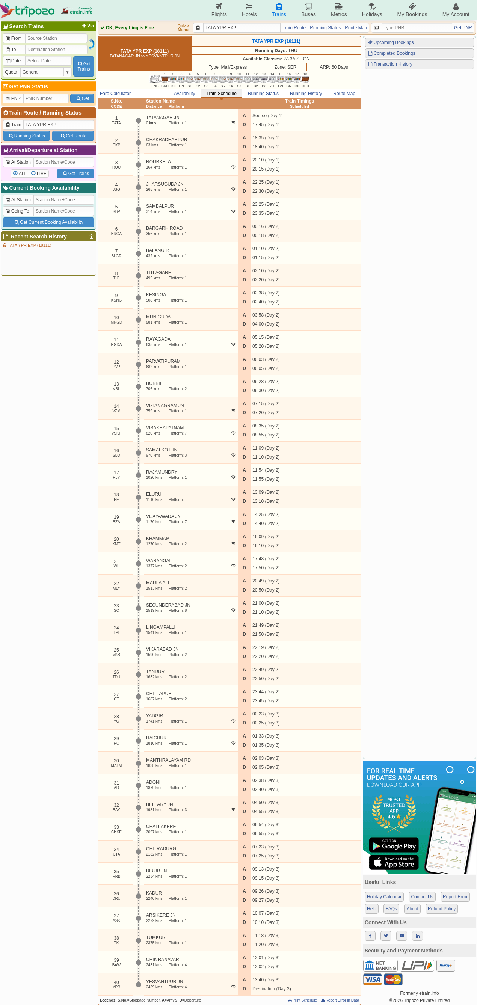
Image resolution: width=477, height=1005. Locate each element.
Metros (339, 10)
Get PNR (463, 27)
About (412, 908)
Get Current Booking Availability (48, 222)
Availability (184, 93)
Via (87, 26)
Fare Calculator (115, 93)
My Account (455, 10)
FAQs (391, 908)
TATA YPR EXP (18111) (26, 245)
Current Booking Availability (41, 188)
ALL (23, 173)
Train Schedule (222, 93)
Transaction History (389, 64)
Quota (11, 72)
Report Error (455, 896)
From (13, 38)
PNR (13, 98)
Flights (219, 10)
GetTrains (84, 66)
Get (82, 98)
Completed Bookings (391, 53)
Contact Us (422, 896)
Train (13, 124)
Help (371, 908)
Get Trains (75, 173)
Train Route (23, 113)
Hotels (249, 10)
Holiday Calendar (384, 896)
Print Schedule (302, 1000)
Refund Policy (442, 908)
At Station (18, 162)
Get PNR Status (25, 86)
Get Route (73, 136)
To (10, 49)
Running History (306, 93)
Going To (17, 211)
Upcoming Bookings (390, 42)
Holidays (372, 10)
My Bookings (412, 10)
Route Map (356, 27)
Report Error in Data (339, 1000)
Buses (308, 10)
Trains (279, 10)
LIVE (42, 173)
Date (13, 60)
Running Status (61, 113)
